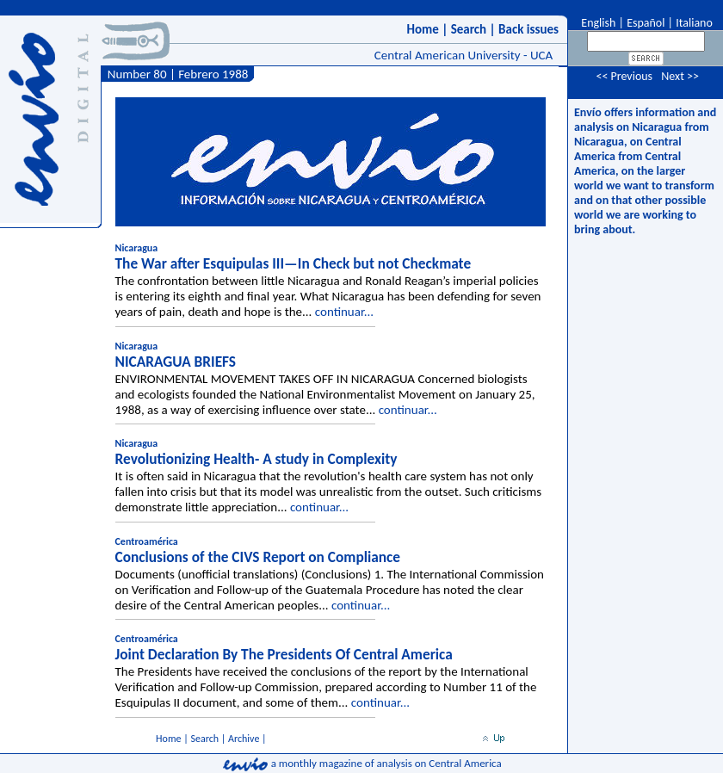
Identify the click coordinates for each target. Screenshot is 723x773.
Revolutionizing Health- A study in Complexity (256, 458)
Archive (243, 739)
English (596, 22)
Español (645, 22)
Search (469, 29)
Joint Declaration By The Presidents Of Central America (284, 654)
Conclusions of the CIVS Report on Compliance (258, 556)
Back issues (528, 29)
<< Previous (624, 76)
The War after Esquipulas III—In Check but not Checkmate (293, 263)
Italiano (694, 22)
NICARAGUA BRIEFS (176, 361)
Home (422, 29)
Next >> (680, 76)
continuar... (344, 311)
